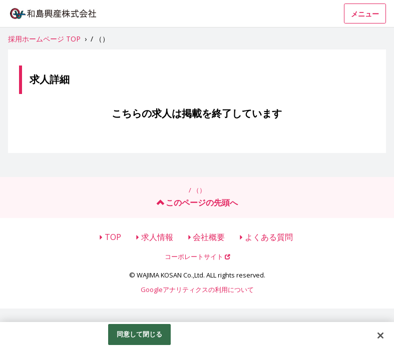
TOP (113, 237)
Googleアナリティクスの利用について (197, 289)
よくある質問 (269, 237)
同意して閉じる (140, 334)
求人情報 (157, 237)
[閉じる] (380, 335)
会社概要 (209, 237)
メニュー (365, 13)
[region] (197, 341)
